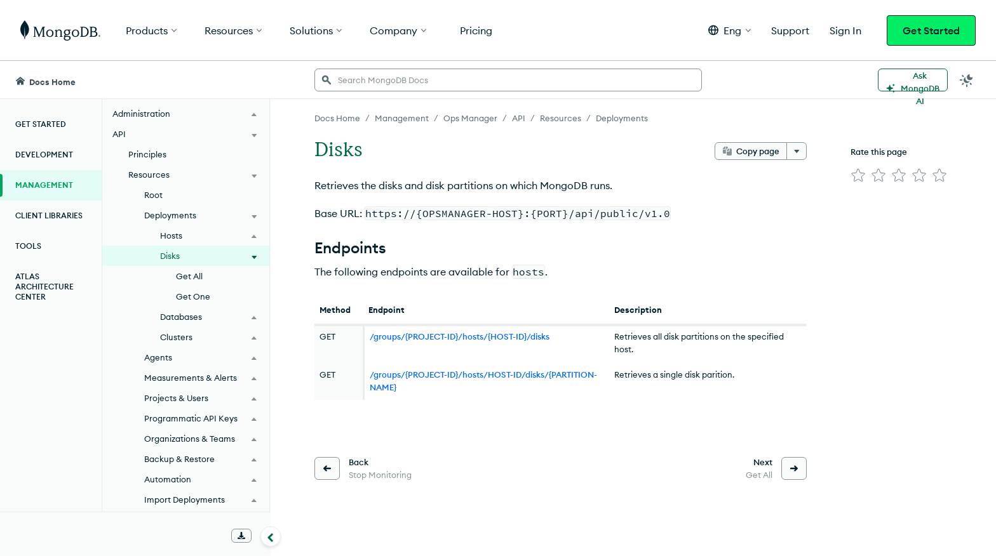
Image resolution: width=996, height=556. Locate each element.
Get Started (931, 30)
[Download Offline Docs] (241, 536)
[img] (858, 175)
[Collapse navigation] (270, 536)
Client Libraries (49, 215)
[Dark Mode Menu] (967, 80)
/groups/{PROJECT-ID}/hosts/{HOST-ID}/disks (459, 336)
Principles (147, 154)
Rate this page (879, 152)
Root (153, 195)
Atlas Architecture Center (44, 286)
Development (44, 154)
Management (44, 185)
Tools (28, 246)
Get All (189, 276)
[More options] (796, 151)
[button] (729, 30)
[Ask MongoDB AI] (913, 80)
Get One (193, 296)
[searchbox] (508, 80)
